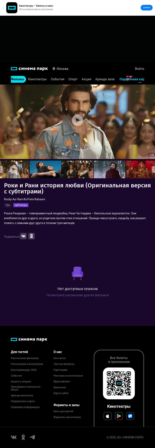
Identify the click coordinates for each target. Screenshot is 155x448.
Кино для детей (63, 411)
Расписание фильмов (24, 358)
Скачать (146, 7)
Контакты (59, 358)
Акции (86, 80)
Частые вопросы (63, 364)
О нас (57, 352)
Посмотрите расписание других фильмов (77, 295)
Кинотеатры (37, 80)
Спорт (73, 80)
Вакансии (59, 387)
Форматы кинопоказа (67, 417)
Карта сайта (60, 393)
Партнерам (60, 370)
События (57, 80)
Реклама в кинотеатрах (68, 375)
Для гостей (19, 352)
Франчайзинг (61, 381)
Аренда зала (105, 80)
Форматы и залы (66, 405)
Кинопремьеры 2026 (24, 370)
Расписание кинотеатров (27, 364)
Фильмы (17, 80)
